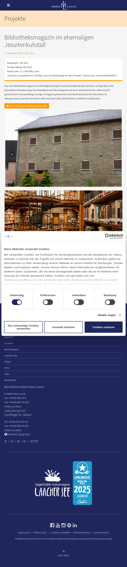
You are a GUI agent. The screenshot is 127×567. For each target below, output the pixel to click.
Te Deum (8, 343)
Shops (7, 361)
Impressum (24, 532)
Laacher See (10, 355)
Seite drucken (101, 532)
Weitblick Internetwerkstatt (81, 539)
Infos (7, 367)
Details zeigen (107, 315)
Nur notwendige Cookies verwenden (23, 327)
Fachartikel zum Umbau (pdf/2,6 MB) (27, 105)
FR (12, 441)
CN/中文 (34, 441)
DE (5, 441)
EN (18, 441)
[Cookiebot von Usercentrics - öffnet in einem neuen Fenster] (107, 236)
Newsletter (10, 380)
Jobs (7, 373)
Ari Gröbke (107, 539)
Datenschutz (40, 532)
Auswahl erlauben (63, 327)
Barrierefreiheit (82, 532)
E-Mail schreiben (12, 406)
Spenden (9, 337)
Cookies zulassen (104, 327)
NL (24, 441)
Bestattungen (11, 349)
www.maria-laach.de (14, 410)
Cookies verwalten (60, 532)
